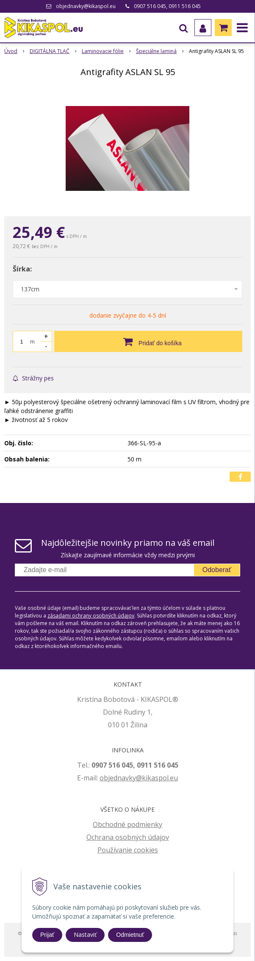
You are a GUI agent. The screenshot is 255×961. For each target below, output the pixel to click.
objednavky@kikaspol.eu (86, 6)
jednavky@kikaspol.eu (143, 777)
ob (104, 777)
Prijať (47, 934)
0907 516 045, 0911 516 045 (167, 6)
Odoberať (216, 569)
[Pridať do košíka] (148, 341)
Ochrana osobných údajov (127, 837)
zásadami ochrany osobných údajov (90, 615)
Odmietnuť (130, 934)
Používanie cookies (127, 850)
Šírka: (22, 269)
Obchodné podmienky (127, 824)
